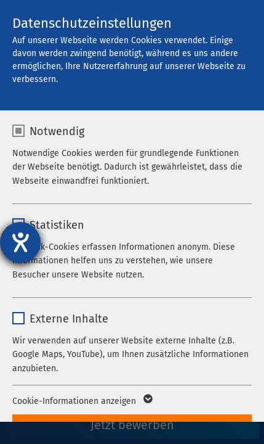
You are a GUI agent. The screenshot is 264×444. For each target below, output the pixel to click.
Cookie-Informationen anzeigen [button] (81, 401)
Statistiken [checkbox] (57, 225)
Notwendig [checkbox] (57, 131)
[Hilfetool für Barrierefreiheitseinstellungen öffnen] (20, 242)
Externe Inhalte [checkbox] (69, 319)
